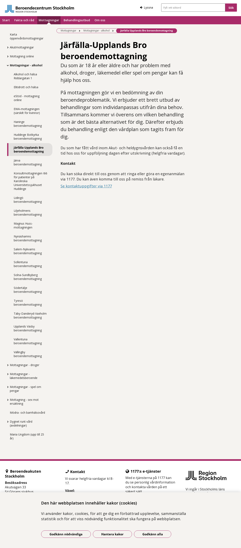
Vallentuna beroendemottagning (28, 341)
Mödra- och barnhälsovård (27, 412)
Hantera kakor (112, 534)
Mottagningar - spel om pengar (25, 389)
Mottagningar (49, 20)
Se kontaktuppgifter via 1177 (86, 186)
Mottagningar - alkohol (26, 65)
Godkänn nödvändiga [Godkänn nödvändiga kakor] (66, 534)
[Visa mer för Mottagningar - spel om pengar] (6, 386)
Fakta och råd (24, 20)
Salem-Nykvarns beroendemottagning (28, 251)
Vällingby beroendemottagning (28, 354)
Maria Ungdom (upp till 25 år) (27, 436)
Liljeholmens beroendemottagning (28, 212)
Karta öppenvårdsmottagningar (26, 36)
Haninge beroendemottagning (28, 124)
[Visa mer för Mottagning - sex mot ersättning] (6, 399)
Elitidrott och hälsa (26, 87)
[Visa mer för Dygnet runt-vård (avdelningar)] (6, 421)
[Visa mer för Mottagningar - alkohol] (6, 65)
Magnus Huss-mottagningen (23, 225)
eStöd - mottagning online (26, 98)
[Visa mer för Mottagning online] (6, 56)
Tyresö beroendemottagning (28, 302)
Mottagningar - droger (24, 365)
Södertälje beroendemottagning (28, 290)
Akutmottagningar (22, 47)
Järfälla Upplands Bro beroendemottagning (29, 149)
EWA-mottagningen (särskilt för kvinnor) (27, 111)
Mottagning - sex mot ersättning (24, 401)
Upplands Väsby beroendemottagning (28, 328)
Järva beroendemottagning (28, 162)
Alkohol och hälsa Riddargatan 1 (25, 76)
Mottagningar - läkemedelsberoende (23, 376)
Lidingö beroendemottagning (28, 200)
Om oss (100, 20)
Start (6, 20)
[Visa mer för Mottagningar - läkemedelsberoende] (6, 374)
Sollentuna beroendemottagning (28, 264)
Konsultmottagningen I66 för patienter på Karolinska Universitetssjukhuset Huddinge (30, 181)
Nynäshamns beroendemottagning (28, 238)
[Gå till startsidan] (39, 8)
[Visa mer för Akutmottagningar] (6, 47)
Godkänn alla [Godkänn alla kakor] (152, 534)
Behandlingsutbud (77, 20)
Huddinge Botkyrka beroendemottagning (28, 136)
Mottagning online (22, 56)
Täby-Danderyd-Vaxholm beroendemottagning (30, 315)
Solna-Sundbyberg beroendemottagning (28, 277)
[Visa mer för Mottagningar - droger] (6, 365)
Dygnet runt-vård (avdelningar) (21, 423)
